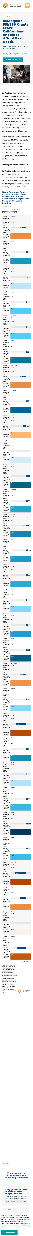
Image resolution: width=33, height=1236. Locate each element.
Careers (6, 1156)
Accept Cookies (9, 1232)
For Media (25, 1156)
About (15, 1153)
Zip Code (8, 1099)
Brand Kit (24, 1153)
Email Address (10, 1092)
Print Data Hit (13, 60)
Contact (16, 1156)
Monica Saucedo (21, 54)
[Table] (16, 592)
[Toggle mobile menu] (27, 6)
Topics (7, 1153)
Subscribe (8, 1107)
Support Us (16, 1160)
